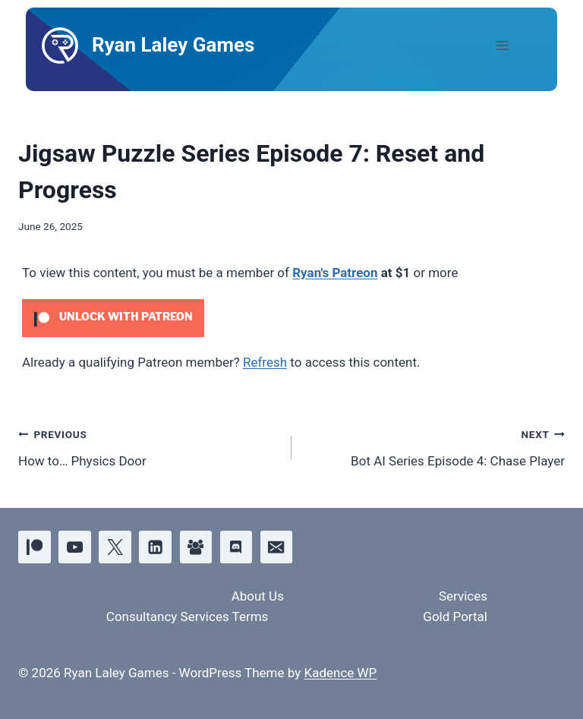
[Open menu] (515, 45)
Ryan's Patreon (334, 272)
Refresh (265, 362)
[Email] (276, 547)
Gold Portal (455, 616)
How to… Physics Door (148, 446)
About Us (258, 596)
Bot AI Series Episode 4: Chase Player (434, 446)
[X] (115, 547)
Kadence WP (340, 672)
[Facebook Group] (196, 547)
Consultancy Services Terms (187, 616)
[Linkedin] (155, 547)
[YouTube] (74, 547)
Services (463, 596)
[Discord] (236, 547)
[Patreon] (34, 547)
